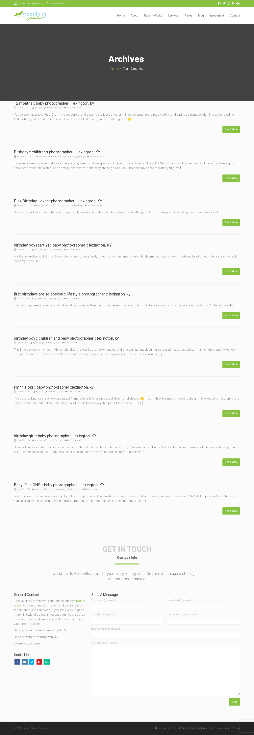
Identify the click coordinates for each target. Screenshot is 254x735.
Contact (235, 15)
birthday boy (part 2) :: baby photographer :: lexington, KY (63, 245)
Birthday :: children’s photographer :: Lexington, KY (57, 152)
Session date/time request (183, 614)
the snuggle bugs (76, 156)
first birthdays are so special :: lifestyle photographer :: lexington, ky (72, 294)
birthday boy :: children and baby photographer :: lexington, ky (66, 338)
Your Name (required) (119, 603)
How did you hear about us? (106, 629)
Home (121, 15)
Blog (201, 15)
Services (173, 15)
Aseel (39, 107)
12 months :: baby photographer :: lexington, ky (54, 103)
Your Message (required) (104, 643)
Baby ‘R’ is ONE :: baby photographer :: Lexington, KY (59, 485)
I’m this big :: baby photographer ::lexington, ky (53, 387)
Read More (231, 129)
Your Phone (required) (103, 614)
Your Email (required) (196, 603)
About (135, 15)
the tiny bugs (55, 107)
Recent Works (153, 15)
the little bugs (60, 156)
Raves (188, 15)
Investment (216, 15)
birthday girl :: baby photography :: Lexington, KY (55, 436)
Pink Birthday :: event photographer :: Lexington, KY (58, 201)
